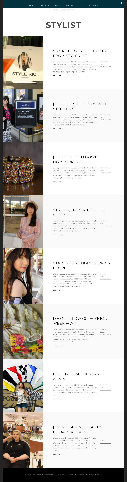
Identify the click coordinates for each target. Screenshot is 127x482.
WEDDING (93, 5)
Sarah (102, 64)
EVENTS (69, 5)
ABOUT (32, 5)
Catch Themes (95, 474)
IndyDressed (48, 474)
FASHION (45, 5)
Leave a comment (105, 66)
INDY (81, 5)
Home (55, 10)
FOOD (58, 5)
